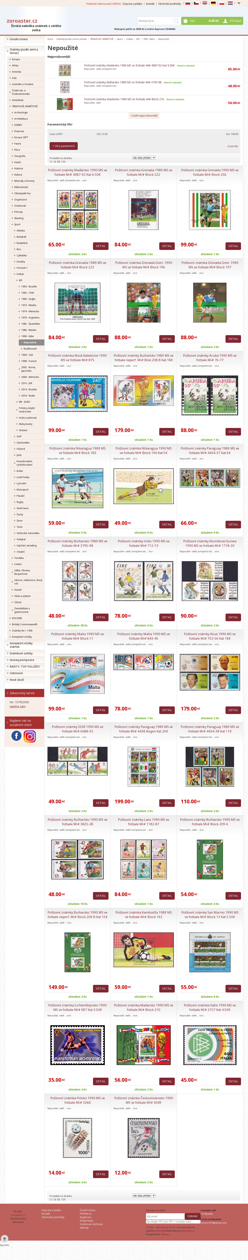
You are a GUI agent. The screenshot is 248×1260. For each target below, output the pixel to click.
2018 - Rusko (28, 395)
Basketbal (22, 243)
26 (54, 161)
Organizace (20, 199)
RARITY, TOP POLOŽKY (25, 666)
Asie (14, 78)
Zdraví (18, 602)
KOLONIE (17, 618)
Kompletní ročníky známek (21, 645)
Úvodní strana (19, 39)
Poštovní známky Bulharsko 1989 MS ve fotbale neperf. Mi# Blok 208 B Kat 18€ (143, 357)
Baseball (21, 236)
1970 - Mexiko (28, 305)
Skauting (18, 218)
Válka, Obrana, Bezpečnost (22, 572)
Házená (21, 448)
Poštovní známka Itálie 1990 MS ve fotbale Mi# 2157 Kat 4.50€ (210, 1007)
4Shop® (160, 1230)
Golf (19, 436)
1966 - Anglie (28, 299)
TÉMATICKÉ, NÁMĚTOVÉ (25, 106)
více (85, 180)
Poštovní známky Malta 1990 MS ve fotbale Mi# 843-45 (143, 636)
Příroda (18, 212)
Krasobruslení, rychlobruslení (25, 463)
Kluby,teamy (25, 424)
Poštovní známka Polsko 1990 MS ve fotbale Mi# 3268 (77, 1100)
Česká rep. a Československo (21, 92)
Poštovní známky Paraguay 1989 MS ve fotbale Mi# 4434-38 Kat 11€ (210, 728)
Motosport (22, 489)
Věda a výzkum (22, 596)
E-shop (149, 1227)
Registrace (85, 1217)
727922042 (207, 1214)
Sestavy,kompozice (22, 660)
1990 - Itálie (27, 336)
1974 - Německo (30, 311)
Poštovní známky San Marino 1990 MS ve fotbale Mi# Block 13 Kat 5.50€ (210, 914)
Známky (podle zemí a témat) (24, 51)
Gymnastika (23, 442)
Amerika (16, 71)
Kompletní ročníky (22, 636)
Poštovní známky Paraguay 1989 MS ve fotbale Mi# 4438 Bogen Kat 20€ (144, 728)
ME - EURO (24, 401)
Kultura (18, 174)
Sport (17, 224)
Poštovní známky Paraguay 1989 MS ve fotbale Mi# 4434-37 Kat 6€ (210, 450)
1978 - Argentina (30, 317)
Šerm (19, 520)
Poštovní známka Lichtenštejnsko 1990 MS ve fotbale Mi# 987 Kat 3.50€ (77, 1007)
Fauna (17, 143)
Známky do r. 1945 (22, 630)
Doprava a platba (132, 3)
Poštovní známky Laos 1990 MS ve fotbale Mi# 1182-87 (143, 821)
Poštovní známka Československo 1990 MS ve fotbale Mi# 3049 (143, 1100)
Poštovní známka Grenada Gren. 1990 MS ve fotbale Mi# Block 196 (143, 264)
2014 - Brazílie (29, 389)
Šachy (20, 514)
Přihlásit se (86, 1213)
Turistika (19, 558)
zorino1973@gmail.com (214, 1222)
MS (20, 280)
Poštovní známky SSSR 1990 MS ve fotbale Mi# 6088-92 (77, 728)
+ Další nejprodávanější (144, 115)
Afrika (15, 65)
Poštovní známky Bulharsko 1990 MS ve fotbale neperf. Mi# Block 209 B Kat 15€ (78, 914)
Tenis (19, 527)
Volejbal (21, 539)
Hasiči (17, 162)
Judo (19, 455)
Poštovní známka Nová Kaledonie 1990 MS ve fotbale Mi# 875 (77, 357)
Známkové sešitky (21, 653)
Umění (18, 564)
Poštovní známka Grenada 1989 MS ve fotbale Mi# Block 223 (77, 264)
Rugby (20, 502)
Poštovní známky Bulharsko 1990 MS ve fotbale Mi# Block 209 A (210, 821)
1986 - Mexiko (28, 330)
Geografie (19, 156)
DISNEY (18, 125)
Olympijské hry (22, 193)
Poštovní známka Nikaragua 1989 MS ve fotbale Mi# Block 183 (77, 450)
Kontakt (150, 3)
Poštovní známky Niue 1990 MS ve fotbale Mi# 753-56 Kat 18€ (210, 636)
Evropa (16, 59)
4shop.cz (166, 1234)
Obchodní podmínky (169, 3)
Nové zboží (17, 680)
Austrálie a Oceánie (22, 84)
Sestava (23, 430)
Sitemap (84, 1227)
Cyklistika (22, 255)
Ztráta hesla (86, 1220)
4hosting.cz (188, 1230)
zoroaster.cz (22, 20)
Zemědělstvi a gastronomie (22, 610)
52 (58, 161)
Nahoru (4, 1245)
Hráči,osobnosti (28, 417)
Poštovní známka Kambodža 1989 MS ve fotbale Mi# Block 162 (143, 914)
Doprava (19, 131)
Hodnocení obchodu (91, 1224)
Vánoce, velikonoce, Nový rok (28, 581)
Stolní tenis (22, 508)
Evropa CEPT (21, 137)
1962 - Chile (27, 292)
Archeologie (21, 112)
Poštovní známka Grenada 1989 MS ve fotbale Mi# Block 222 (143, 172)
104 (63, 161)
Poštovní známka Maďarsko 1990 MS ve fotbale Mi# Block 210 (124, 99)
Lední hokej (23, 477)
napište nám (18, 706)
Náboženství (21, 187)
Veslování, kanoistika (28, 533)
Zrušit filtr (232, 146)
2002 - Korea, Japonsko (28, 369)
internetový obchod (166, 1227)
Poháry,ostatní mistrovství (27, 409)
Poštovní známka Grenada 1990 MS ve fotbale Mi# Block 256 (210, 172)
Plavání (20, 495)
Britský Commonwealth (24, 624)
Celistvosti (16, 673)
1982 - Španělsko (30, 323)
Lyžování (21, 483)
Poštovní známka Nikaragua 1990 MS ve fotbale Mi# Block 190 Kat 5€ (143, 450)
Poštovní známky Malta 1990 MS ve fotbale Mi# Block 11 (77, 636)
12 (51, 161)
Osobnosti (20, 205)
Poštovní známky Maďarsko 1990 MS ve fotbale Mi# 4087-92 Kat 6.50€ (129, 65)
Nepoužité (30, 342)
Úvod (50, 38)
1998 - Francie (29, 361)
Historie (18, 168)
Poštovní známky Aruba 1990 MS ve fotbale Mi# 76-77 (210, 357)
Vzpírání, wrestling (27, 545)
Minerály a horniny (24, 181)
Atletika (21, 230)
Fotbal (20, 274)
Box (19, 249)
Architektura (21, 118)
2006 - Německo (30, 377)
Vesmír (18, 589)
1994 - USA (27, 355)
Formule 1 (22, 268)
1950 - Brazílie (29, 286)
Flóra (17, 149)
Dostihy (21, 261)
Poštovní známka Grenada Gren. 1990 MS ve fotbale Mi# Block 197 (210, 264)
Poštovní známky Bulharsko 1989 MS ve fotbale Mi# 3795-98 (122, 82)
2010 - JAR (26, 383)
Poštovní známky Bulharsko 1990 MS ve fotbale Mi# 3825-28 (77, 821)
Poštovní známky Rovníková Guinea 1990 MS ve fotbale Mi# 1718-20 (209, 543)
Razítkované (30, 348)
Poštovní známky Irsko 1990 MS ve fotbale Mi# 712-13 (144, 543)
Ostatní (21, 551)
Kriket (20, 471)
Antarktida (17, 100)
